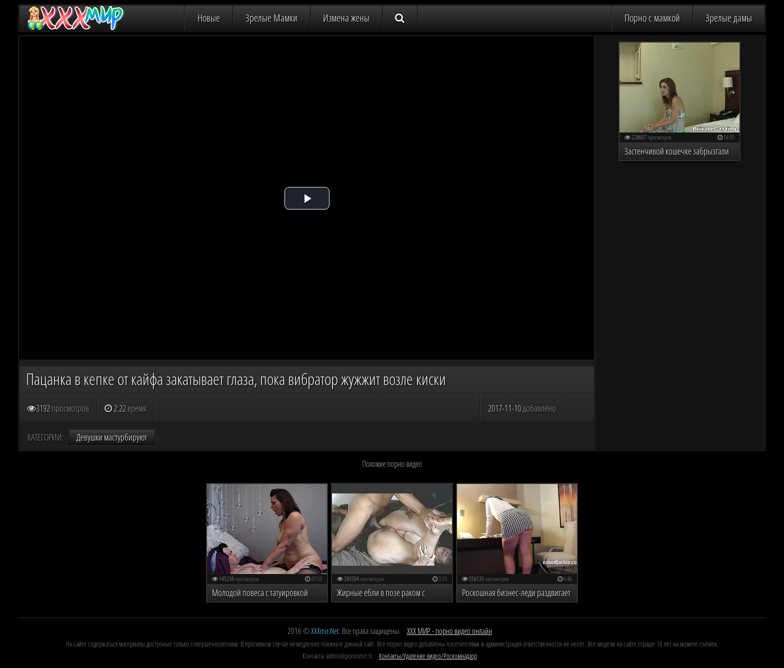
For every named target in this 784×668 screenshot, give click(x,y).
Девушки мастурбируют (111, 437)
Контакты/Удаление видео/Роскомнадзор (428, 655)
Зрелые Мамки (272, 17)
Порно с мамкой (652, 17)
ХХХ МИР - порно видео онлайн (449, 631)
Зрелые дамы (729, 17)
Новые (209, 17)
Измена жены (346, 17)
